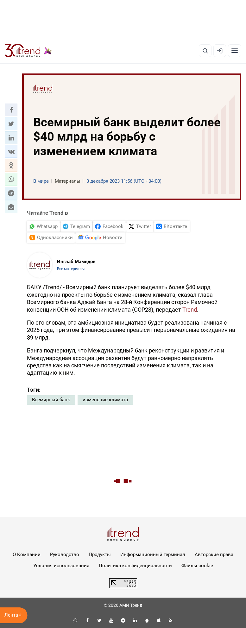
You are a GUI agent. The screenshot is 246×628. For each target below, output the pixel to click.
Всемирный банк (51, 400)
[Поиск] (205, 50)
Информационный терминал (152, 554)
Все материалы (71, 269)
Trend (189, 309)
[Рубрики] (234, 50)
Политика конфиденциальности (135, 565)
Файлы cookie (197, 565)
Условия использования (61, 565)
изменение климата (105, 400)
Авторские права (214, 554)
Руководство (64, 554)
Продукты (100, 554)
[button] (11, 110)
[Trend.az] (28, 51)
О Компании (27, 554)
